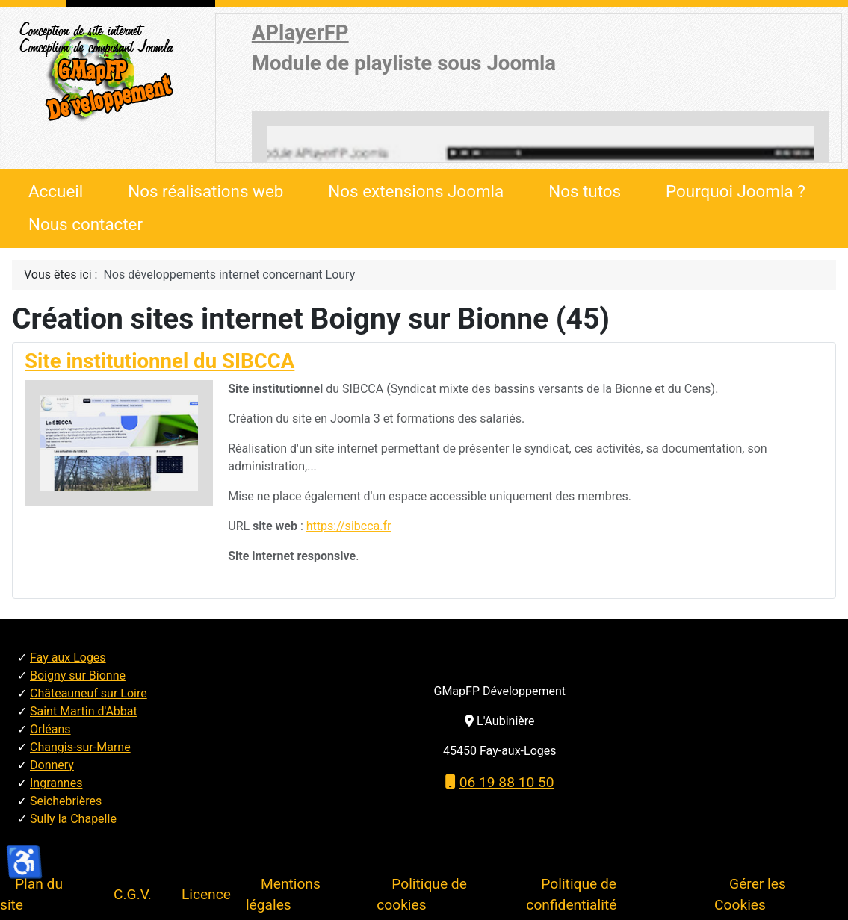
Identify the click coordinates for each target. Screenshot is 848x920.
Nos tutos (584, 191)
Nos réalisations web (205, 191)
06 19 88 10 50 (499, 782)
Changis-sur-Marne (80, 747)
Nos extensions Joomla (416, 191)
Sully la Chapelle (73, 819)
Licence (206, 894)
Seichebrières (66, 801)
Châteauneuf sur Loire (88, 693)
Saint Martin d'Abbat (83, 711)
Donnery (52, 765)
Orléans (50, 729)
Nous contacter (85, 224)
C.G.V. (133, 894)
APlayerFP (300, 32)
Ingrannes (56, 783)
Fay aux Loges (68, 657)
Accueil (55, 191)
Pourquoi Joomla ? (735, 191)
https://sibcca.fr (348, 526)
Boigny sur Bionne (78, 675)
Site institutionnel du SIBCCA (159, 361)
